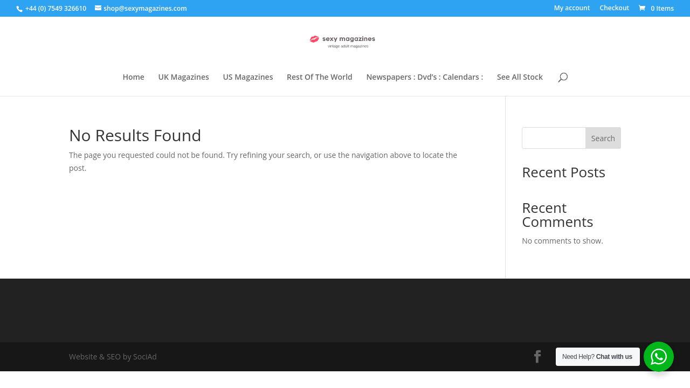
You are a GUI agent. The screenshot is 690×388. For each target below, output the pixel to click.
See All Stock (520, 77)
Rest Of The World (320, 77)
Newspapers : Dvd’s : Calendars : (424, 77)
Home (133, 77)
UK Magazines (183, 77)
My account (572, 8)
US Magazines (248, 77)
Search (603, 138)
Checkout (615, 8)
